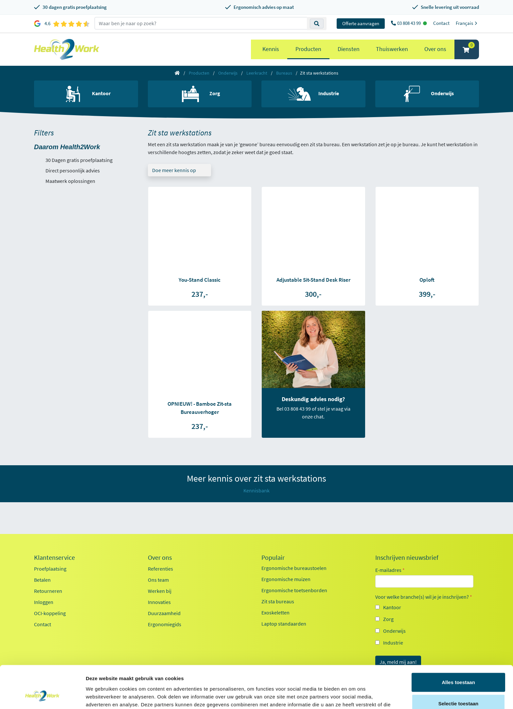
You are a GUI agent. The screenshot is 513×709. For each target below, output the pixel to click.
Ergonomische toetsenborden (294, 590)
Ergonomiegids (164, 624)
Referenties (160, 568)
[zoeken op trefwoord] (201, 23)
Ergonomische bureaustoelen (294, 568)
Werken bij (159, 591)
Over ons (435, 49)
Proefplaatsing (50, 568)
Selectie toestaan (458, 666)
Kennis (270, 49)
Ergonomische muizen (285, 579)
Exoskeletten (275, 612)
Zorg (388, 619)
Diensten (349, 49)
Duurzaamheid (164, 613)
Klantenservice (54, 557)
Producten (308, 49)
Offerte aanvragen (360, 23)
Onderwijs (228, 73)
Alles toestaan (458, 644)
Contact (441, 23)
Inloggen (43, 602)
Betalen (42, 579)
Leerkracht (256, 73)
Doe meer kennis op (174, 170)
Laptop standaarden (283, 623)
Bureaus (284, 73)
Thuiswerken (392, 49)
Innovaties (159, 602)
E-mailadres (390, 570)
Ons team (158, 579)
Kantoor (392, 607)
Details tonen (353, 696)
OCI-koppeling (50, 613)
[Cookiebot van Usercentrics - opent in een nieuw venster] (42, 696)
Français (467, 23)
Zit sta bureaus (277, 601)
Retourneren (48, 591)
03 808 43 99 (409, 23)
